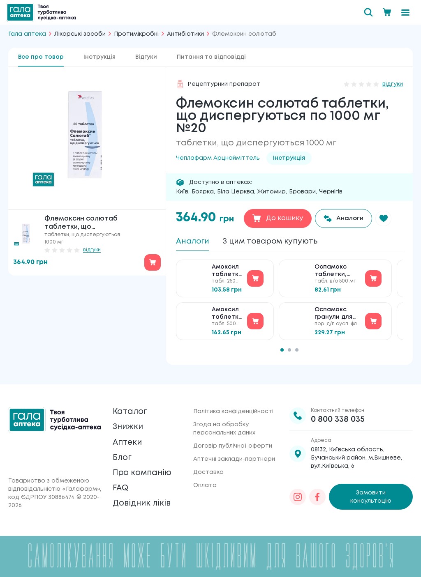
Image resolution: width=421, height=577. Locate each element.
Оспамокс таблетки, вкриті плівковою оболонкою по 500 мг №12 (337, 274)
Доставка (208, 468)
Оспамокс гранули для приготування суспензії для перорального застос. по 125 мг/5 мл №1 (337, 317)
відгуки (92, 250)
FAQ (121, 488)
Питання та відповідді (211, 57)
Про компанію (144, 472)
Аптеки (128, 440)
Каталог (130, 408)
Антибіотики (185, 34)
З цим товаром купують (277, 242)
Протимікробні (136, 34)
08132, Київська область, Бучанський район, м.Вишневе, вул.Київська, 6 (356, 454)
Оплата (205, 481)
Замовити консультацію (370, 493)
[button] (387, 218)
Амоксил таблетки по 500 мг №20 (227, 317)
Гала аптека (27, 34)
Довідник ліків (143, 504)
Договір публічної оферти (232, 442)
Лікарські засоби (80, 34)
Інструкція (99, 57)
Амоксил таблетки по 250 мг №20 (227, 274)
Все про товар (41, 57)
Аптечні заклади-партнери (234, 455)
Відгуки (146, 57)
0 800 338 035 (338, 416)
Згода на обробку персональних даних (224, 425)
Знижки (128, 424)
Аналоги (194, 242)
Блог (122, 456)
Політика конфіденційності (233, 407)
